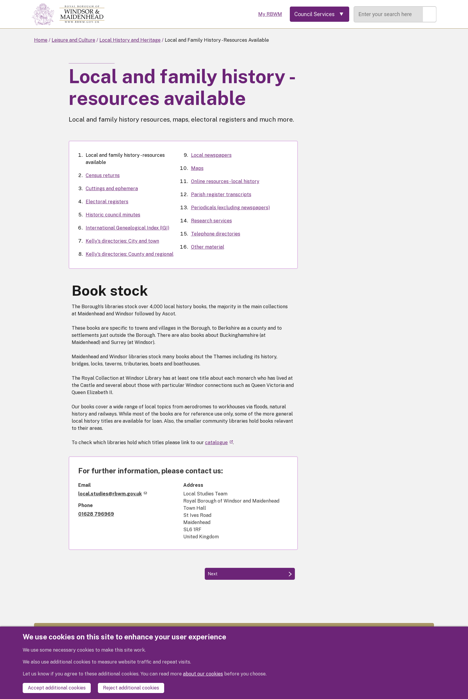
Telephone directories (215, 234)
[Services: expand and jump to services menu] (319, 14)
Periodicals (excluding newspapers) (230, 207)
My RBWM (269, 14)
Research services (211, 221)
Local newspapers (211, 155)
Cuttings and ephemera (112, 188)
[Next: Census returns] (250, 574)
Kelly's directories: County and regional (129, 254)
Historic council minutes (113, 215)
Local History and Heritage (130, 40)
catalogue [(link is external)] (219, 442)
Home (40, 40)
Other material (207, 247)
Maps (197, 168)
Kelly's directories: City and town (122, 241)
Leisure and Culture (73, 40)
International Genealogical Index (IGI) (127, 228)
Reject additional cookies (131, 688)
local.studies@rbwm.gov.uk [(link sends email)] (112, 494)
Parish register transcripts (221, 194)
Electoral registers (107, 201)
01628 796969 (96, 514)
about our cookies (203, 674)
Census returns (103, 175)
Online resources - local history (225, 181)
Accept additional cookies (57, 688)
